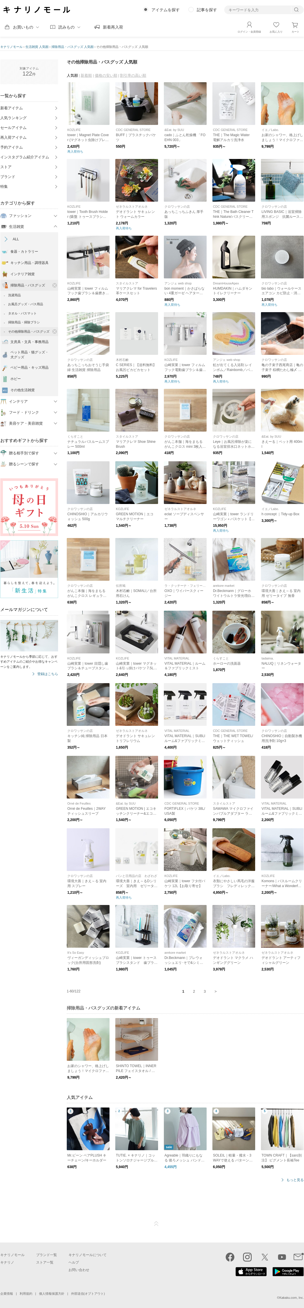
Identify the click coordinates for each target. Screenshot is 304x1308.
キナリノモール (11, 46)
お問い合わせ (78, 1270)
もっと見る (295, 1180)
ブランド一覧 (46, 1255)
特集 (4, 186)
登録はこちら (47, 674)
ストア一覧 (44, 1262)
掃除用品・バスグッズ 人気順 (72, 46)
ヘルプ (73, 1262)
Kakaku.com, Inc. (291, 1297)
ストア (6, 167)
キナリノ (7, 1262)
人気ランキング (13, 118)
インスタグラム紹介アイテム (24, 157)
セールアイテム (13, 127)
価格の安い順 (106, 75)
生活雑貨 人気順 (37, 46)
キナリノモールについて (87, 1255)
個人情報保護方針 (51, 1293)
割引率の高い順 (133, 75)
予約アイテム (11, 147)
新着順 (86, 75)
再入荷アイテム (13, 137)
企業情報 (6, 1293)
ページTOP (156, 1223)
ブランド (7, 177)
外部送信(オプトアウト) (88, 1293)
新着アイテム (11, 108)
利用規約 (26, 1293)
